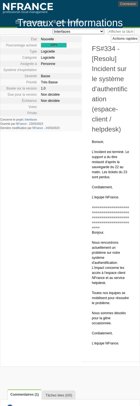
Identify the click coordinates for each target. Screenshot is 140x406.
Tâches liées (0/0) (58, 395)
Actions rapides (124, 39)
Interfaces (31, 119)
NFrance (21, 123)
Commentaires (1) (24, 394)
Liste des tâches (71, 22)
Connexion (128, 4)
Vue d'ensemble (34, 22)
